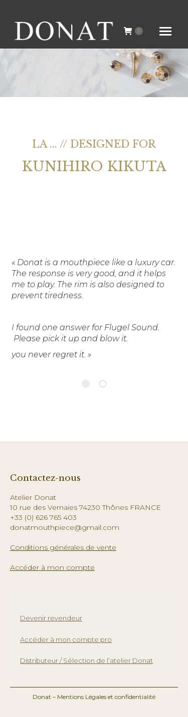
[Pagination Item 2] (103, 384)
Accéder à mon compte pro (66, 639)
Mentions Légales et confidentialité (106, 696)
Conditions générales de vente (63, 547)
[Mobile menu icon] (165, 31)
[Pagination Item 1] (86, 384)
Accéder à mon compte (52, 567)
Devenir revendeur (51, 618)
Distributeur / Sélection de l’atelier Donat (86, 660)
